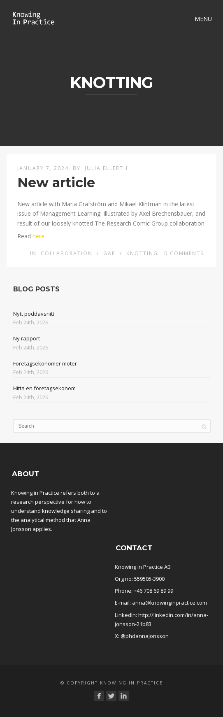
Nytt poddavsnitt (33, 313)
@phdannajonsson (145, 636)
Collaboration (67, 253)
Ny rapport (26, 338)
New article (56, 183)
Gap (109, 253)
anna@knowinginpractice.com (169, 602)
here (38, 236)
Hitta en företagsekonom (44, 388)
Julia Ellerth (106, 168)
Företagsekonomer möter (45, 363)
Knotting (142, 253)
